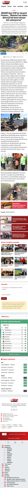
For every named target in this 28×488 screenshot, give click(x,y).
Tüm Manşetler (5, 418)
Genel (3, 424)
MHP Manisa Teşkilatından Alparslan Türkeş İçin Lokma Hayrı (20, 253)
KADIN (15, 426)
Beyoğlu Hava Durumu (7, 413)
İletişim (5, 474)
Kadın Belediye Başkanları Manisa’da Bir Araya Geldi (7, 277)
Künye (5, 472)
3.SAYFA (3, 426)
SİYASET (9, 6)
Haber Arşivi (4, 421)
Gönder (4, 298)
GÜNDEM (3, 6)
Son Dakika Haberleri (6, 419)
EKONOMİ (20, 6)
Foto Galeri (6, 464)
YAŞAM (7, 460)
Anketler (6, 470)
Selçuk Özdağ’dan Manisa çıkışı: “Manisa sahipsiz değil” (20, 277)
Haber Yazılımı (11, 438)
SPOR (14, 6)
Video (5, 465)
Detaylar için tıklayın (14, 354)
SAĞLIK (3, 427)
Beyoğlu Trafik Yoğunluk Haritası (9, 415)
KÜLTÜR (8, 427)
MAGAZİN (8, 462)
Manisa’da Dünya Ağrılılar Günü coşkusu (7, 266)
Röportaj (6, 469)
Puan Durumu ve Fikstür (7, 416)
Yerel (14, 10)
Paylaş (3, 53)
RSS (4, 434)
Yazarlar (5, 467)
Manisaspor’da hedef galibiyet (19, 266)
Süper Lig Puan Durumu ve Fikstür (15, 481)
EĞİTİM (20, 426)
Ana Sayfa (6, 445)
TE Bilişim (17, 438)
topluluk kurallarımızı (14, 303)
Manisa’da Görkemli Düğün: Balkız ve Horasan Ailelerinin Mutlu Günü (7, 253)
